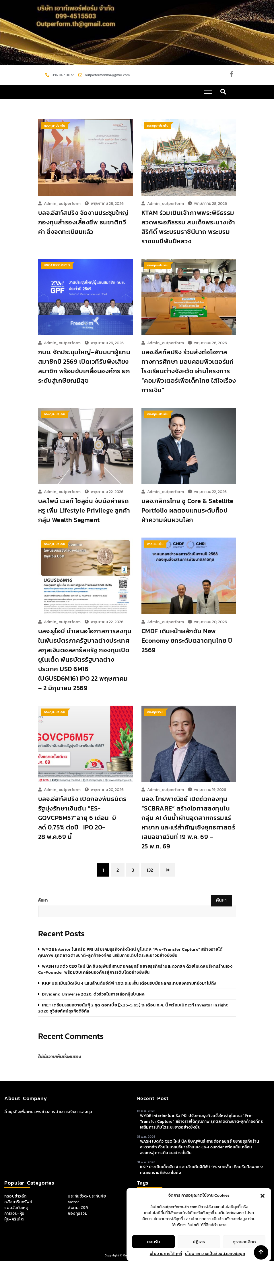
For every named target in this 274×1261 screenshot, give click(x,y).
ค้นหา (43, 900)
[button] (262, 1195)
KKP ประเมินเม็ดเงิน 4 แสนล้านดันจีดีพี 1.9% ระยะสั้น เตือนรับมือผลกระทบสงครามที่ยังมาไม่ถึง (129, 983)
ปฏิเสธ (199, 1241)
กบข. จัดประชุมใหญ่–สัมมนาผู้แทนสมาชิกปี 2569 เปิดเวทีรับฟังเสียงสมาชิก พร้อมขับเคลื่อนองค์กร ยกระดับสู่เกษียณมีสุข (84, 366)
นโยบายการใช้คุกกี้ (166, 1254)
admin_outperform (62, 204)
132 (150, 870)
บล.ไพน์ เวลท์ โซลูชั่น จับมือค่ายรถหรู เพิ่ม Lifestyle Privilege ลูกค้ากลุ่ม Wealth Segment (84, 510)
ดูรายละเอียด (244, 1241)
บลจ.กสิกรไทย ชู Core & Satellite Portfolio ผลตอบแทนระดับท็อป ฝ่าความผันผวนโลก (187, 510)
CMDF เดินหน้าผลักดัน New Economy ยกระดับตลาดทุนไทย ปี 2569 (186, 640)
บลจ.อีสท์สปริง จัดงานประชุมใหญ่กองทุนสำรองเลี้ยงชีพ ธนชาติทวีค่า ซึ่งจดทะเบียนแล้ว (83, 222)
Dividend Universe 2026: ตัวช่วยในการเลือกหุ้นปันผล (93, 994)
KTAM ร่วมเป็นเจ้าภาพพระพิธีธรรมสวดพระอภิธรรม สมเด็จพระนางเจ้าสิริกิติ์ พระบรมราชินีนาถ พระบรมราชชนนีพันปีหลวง (188, 227)
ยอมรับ (153, 1241)
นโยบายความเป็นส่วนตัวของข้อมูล (215, 1254)
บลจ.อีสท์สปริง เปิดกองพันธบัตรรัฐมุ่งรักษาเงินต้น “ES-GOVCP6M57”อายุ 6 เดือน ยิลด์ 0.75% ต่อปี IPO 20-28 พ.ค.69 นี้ (82, 818)
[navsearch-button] (223, 92)
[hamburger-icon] (208, 92)
